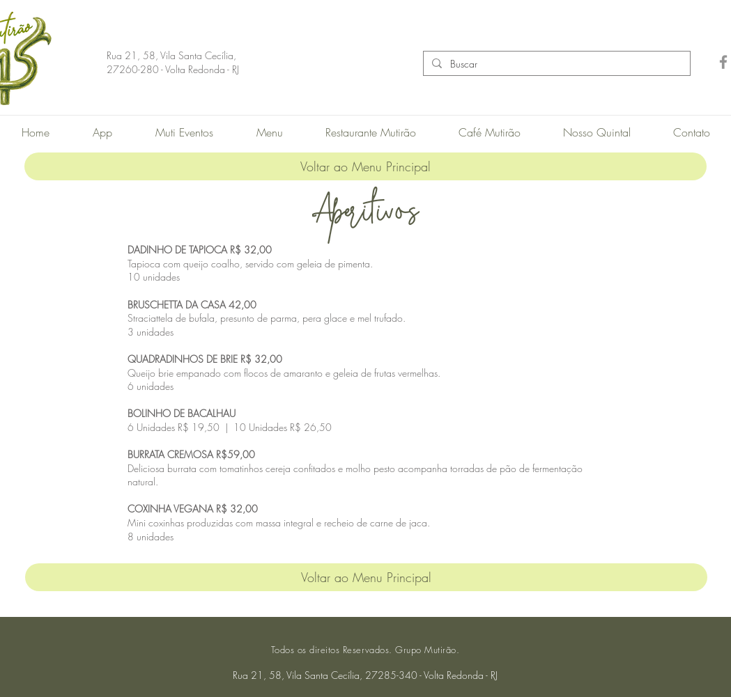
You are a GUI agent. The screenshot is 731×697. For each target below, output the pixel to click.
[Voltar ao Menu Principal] (365, 166)
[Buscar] (555, 64)
